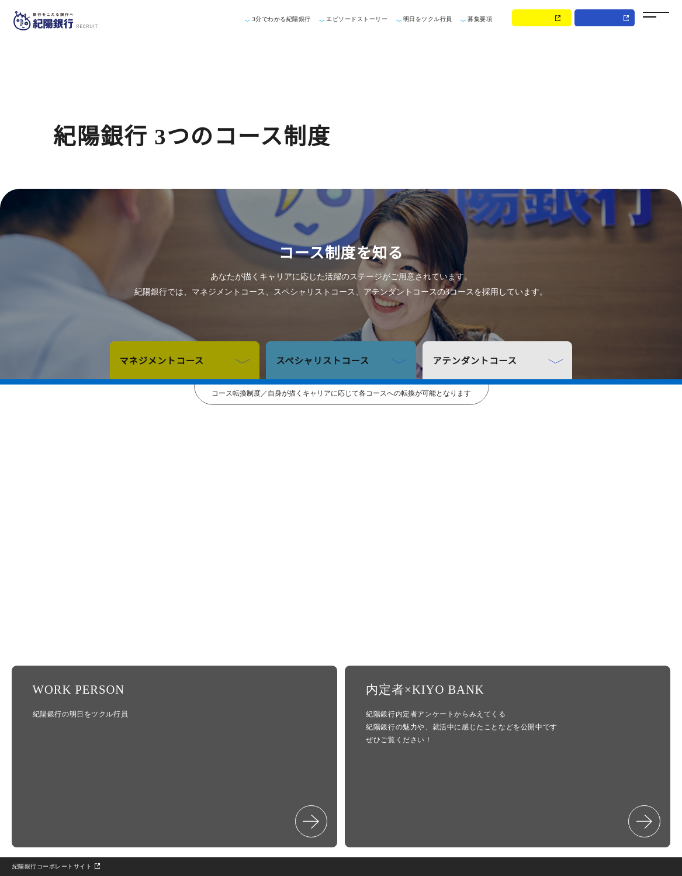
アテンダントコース (497, 360)
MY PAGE (600, 18)
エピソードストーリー (356, 19)
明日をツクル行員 (427, 19)
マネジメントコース (184, 360)
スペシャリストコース (341, 360)
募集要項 (480, 19)
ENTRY (537, 18)
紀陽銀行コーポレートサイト (52, 866)
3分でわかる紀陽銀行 (281, 19)
